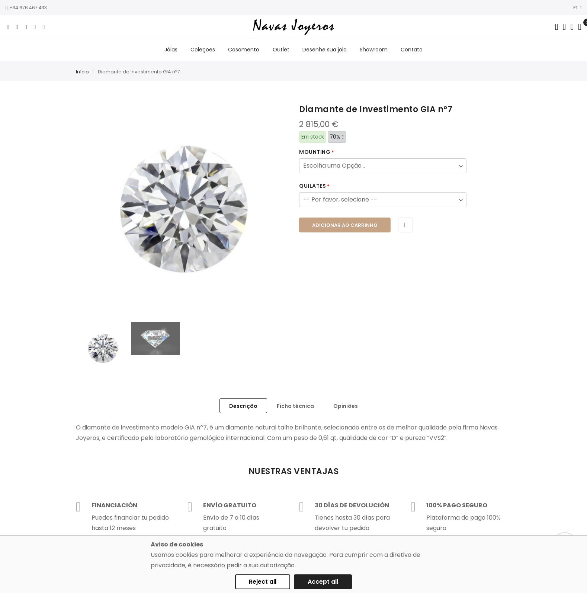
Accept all (323, 581)
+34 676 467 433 (26, 7)
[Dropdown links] (564, 26)
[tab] (243, 406)
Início (82, 72)
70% (337, 137)
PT (577, 7)
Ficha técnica (295, 406)
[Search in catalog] (556, 26)
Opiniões (345, 406)
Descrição (243, 406)
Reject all (262, 581)
